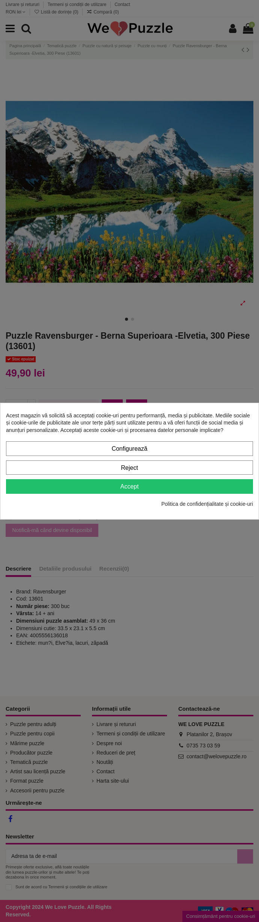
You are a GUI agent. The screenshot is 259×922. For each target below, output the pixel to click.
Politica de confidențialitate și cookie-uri (207, 504)
